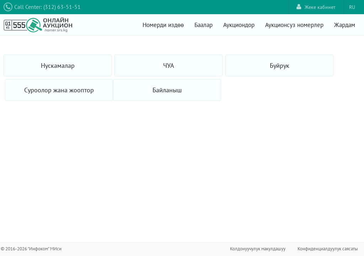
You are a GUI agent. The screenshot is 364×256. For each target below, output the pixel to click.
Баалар (203, 25)
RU (352, 7)
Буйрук (279, 65)
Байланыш (167, 90)
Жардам (344, 25)
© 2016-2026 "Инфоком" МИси (31, 249)
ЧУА (168, 65)
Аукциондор (239, 25)
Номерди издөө (163, 25)
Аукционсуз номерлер (294, 25)
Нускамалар (58, 65)
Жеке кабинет (316, 7)
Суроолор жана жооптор (59, 90)
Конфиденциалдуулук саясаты (328, 249)
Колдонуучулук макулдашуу (257, 249)
